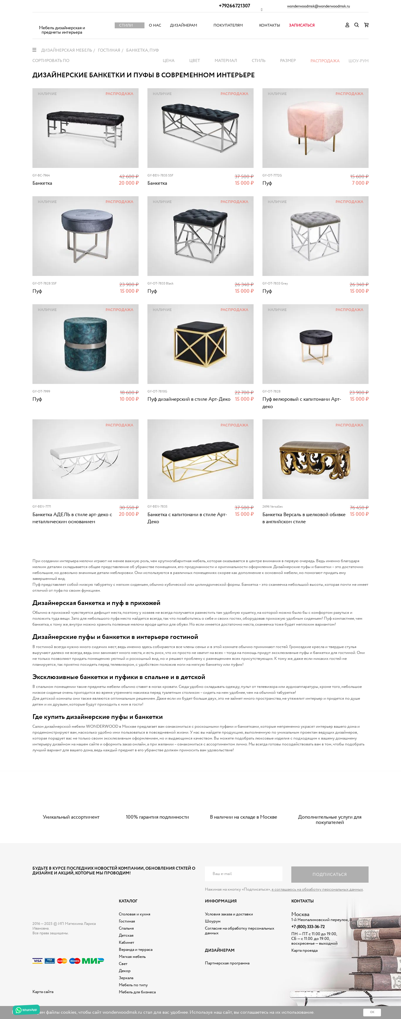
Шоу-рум (359, 61)
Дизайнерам (183, 25)
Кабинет (126, 943)
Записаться (302, 25)
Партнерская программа (227, 963)
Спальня (126, 928)
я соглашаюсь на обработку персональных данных (317, 889)
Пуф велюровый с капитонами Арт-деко (301, 403)
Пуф (267, 183)
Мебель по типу (133, 985)
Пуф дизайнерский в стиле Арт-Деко (189, 399)
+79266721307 (234, 6)
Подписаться (330, 875)
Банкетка (42, 183)
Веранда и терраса (135, 950)
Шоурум (213, 921)
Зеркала (126, 978)
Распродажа (325, 61)
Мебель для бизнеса (137, 992)
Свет (123, 964)
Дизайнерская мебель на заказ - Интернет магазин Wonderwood (61, 21)
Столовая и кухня (134, 914)
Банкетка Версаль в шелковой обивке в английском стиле (304, 518)
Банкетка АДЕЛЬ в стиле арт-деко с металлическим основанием (72, 518)
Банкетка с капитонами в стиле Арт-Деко (187, 518)
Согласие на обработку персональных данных (239, 930)
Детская (126, 935)
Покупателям (228, 25)
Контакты (269, 25)
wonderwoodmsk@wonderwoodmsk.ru (318, 6)
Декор (125, 971)
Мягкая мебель (132, 957)
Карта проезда (304, 950)
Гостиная (127, 921)
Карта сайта (42, 992)
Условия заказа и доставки (229, 914)
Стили (126, 25)
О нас (155, 25)
